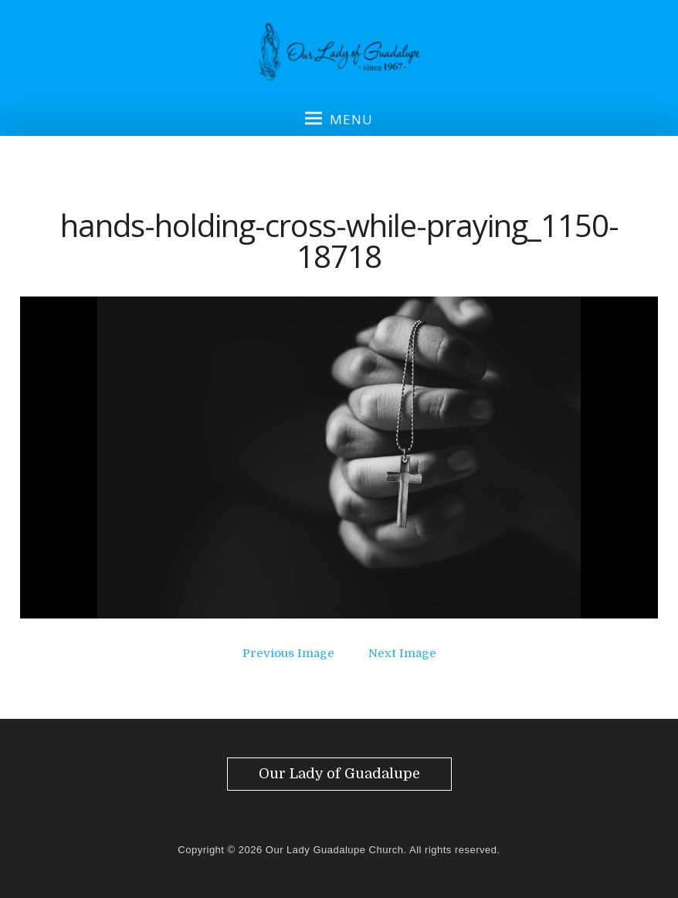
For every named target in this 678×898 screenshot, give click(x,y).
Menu (339, 119)
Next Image (402, 653)
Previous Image (288, 653)
